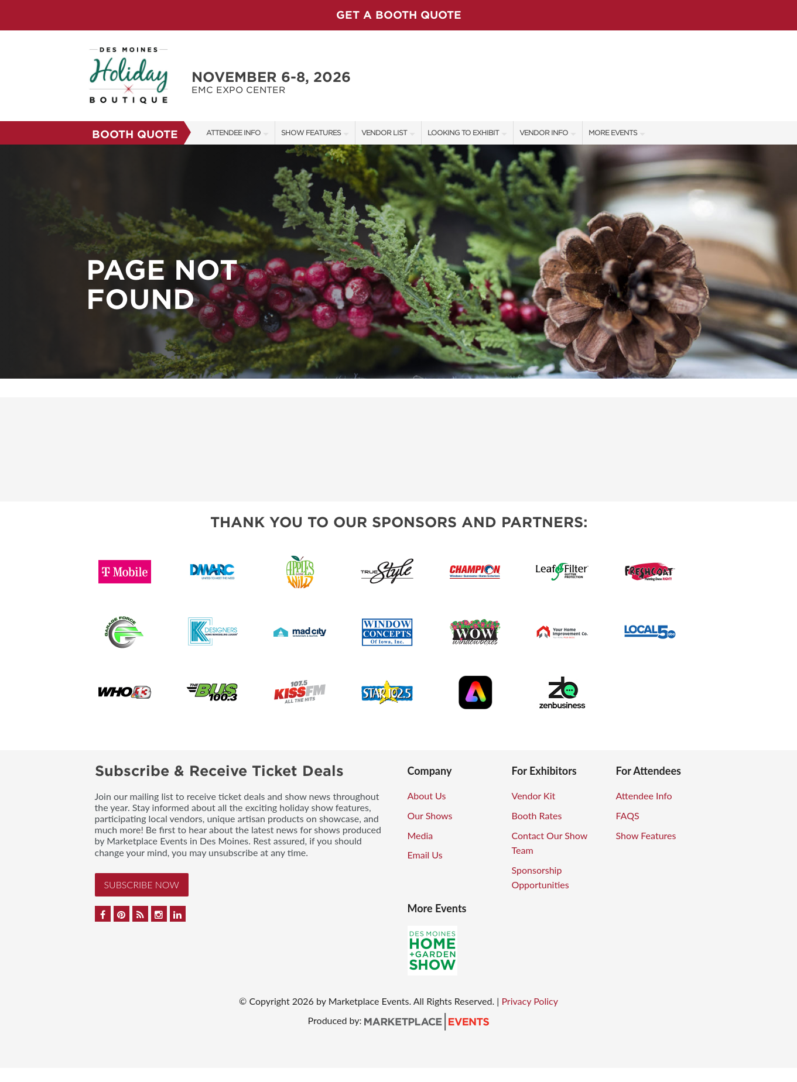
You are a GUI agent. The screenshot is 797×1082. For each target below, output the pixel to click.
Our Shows (430, 815)
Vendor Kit (534, 795)
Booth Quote (135, 134)
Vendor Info (543, 132)
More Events (613, 132)
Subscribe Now (141, 884)
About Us (427, 795)
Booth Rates (537, 815)
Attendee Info (233, 132)
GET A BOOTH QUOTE (398, 15)
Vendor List (384, 132)
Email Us (425, 854)
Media (420, 835)
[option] (398, 262)
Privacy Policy (529, 1001)
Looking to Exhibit (463, 132)
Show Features (311, 132)
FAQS (627, 815)
